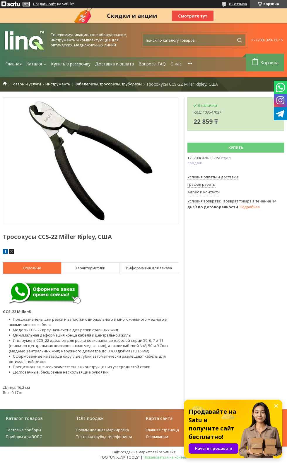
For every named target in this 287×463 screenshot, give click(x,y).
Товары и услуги (26, 84)
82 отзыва (238, 3)
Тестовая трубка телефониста (104, 436)
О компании (157, 436)
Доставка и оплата (114, 64)
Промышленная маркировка (102, 429)
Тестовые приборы (23, 429)
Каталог (34, 64)
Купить (235, 147)
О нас (176, 64)
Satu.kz (169, 451)
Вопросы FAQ (152, 64)
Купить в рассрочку (70, 64)
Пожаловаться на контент (165, 457)
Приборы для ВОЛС (24, 436)
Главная (13, 64)
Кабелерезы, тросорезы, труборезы (108, 84)
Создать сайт (44, 4)
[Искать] (239, 40)
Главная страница (162, 429)
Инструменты (58, 84)
